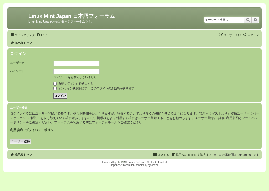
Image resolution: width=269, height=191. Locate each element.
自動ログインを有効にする (73, 83)
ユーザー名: (17, 62)
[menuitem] (41, 35)
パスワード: (17, 71)
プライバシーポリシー (41, 130)
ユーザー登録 (20, 141)
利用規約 (16, 130)
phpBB (121, 162)
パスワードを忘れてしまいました (75, 77)
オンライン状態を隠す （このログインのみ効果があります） (95, 88)
